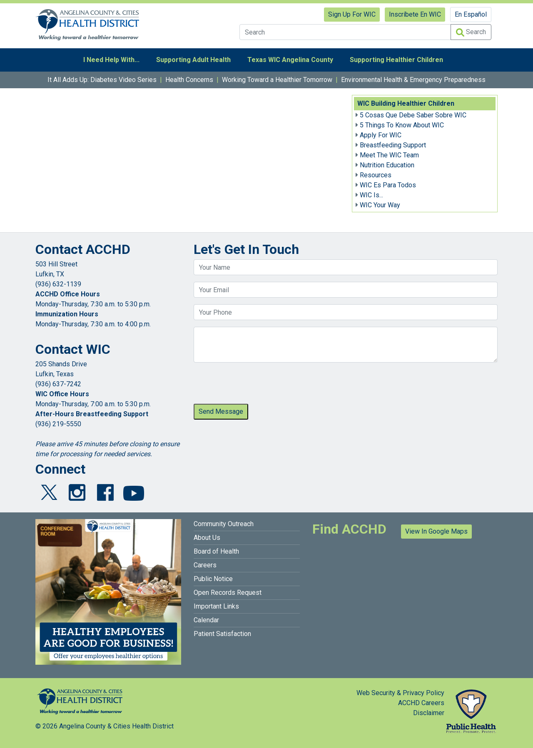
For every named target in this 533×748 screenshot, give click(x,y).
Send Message (221, 411)
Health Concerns (189, 80)
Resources (375, 175)
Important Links (216, 606)
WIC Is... (371, 195)
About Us (207, 538)
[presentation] (257, 385)
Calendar (206, 620)
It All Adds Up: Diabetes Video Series (102, 80)
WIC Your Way (380, 205)
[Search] (345, 32)
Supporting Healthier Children (396, 60)
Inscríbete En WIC (415, 14)
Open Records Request (228, 592)
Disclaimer (428, 713)
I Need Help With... (111, 60)
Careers (205, 565)
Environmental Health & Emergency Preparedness (413, 80)
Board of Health (216, 551)
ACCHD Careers (421, 703)
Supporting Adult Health (193, 60)
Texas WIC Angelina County (290, 60)
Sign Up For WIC (352, 14)
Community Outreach (224, 524)
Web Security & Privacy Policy (400, 693)
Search (471, 32)
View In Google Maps (436, 531)
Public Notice (213, 579)
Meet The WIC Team (389, 155)
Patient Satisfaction (222, 634)
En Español (471, 14)
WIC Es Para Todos (388, 185)
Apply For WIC (380, 135)
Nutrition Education (387, 165)
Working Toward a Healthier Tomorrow (277, 80)
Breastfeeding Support (393, 145)
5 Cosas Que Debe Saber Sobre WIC (413, 115)
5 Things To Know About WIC (402, 125)
